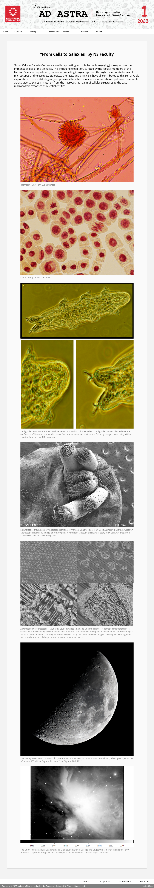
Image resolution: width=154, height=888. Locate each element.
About (86, 881)
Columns (18, 31)
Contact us (144, 881)
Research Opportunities (59, 31)
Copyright (105, 881)
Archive (99, 31)
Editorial (84, 31)
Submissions (125, 881)
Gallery (33, 31)
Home (5, 31)
